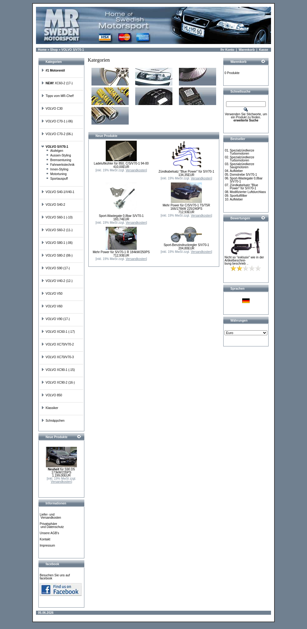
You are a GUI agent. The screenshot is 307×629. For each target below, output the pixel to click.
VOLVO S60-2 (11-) (57, 230)
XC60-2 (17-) (57, 83)
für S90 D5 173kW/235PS (61, 471)
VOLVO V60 (51, 306)
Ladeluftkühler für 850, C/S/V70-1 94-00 (121, 163)
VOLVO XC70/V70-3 (57, 357)
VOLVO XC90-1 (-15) (58, 370)
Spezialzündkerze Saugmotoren (242, 165)
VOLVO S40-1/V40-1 (57, 192)
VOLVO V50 (51, 293)
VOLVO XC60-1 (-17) (58, 331)
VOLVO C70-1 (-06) (57, 121)
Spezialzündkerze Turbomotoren (242, 152)
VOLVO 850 (51, 395)
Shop (54, 49)
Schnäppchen (53, 420)
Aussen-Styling (58, 155)
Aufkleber (236, 171)
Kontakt (45, 539)
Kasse (263, 49)
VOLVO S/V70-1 (72, 49)
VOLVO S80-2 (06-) (57, 255)
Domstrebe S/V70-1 (243, 174)
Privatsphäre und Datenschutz (52, 525)
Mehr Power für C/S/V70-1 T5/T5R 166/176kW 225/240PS (186, 207)
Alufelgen (54, 150)
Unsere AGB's (49, 533)
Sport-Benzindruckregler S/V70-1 (186, 245)
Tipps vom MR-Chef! (57, 96)
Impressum (47, 545)
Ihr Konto (227, 49)
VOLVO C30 (52, 108)
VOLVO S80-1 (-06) (57, 242)
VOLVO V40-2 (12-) (57, 281)
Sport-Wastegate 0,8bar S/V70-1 (121, 216)
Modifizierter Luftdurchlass (248, 192)
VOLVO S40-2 (53, 204)
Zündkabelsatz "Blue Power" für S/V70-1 (186, 171)
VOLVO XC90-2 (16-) (58, 382)
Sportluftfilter (238, 195)
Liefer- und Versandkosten (50, 516)
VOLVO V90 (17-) (55, 319)
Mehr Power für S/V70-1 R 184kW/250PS (121, 252)
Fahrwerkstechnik (60, 164)
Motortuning (56, 174)
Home (42, 49)
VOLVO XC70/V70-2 (57, 344)
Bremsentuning (58, 160)
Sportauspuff (57, 178)
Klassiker (49, 408)
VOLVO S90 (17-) (55, 268)
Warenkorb (246, 49)
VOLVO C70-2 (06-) (57, 134)
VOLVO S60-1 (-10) (57, 217)
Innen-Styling (57, 169)
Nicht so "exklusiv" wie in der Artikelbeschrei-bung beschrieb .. (244, 260)
